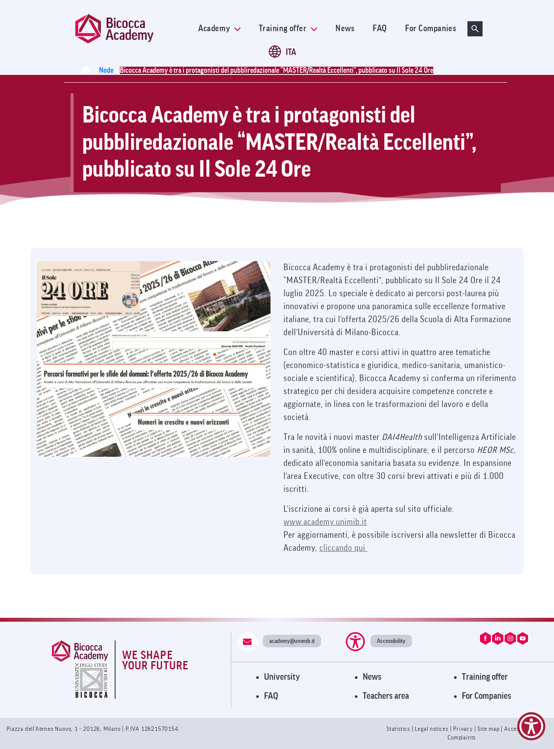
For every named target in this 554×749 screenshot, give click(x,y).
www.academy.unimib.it (325, 522)
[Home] (88, 70)
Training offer (288, 28)
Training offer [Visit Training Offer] (485, 676)
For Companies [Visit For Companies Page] (486, 696)
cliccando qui (343, 548)
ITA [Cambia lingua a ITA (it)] (291, 52)
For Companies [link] (430, 28)
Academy (219, 28)
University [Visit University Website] (282, 676)
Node (106, 70)
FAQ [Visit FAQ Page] (271, 696)
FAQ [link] (380, 28)
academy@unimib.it (292, 641)
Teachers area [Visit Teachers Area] (386, 696)
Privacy (463, 729)
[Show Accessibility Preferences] (531, 726)
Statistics (399, 729)
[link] (131, 29)
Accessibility (391, 641)
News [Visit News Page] (372, 676)
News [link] (344, 28)
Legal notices (432, 729)
